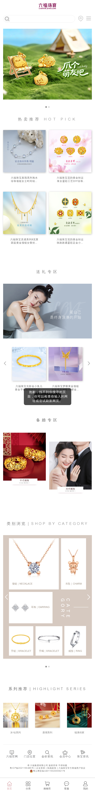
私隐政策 (51, 768)
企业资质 (40, 768)
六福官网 (12, 756)
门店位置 (30, 756)
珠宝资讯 (83, 756)
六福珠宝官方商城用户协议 (72, 768)
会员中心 (65, 756)
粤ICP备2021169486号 (22, 768)
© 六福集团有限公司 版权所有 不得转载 (47, 765)
